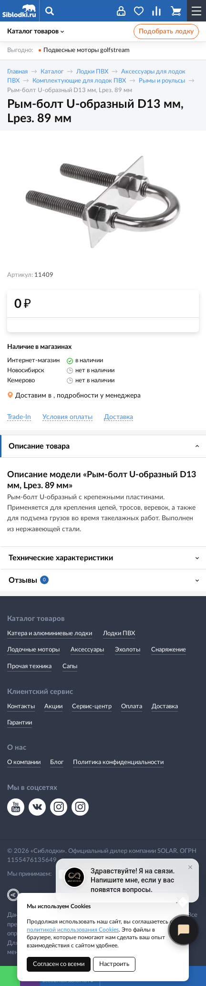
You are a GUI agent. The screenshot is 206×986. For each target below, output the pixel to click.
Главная (17, 72)
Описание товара (39, 446)
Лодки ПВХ (92, 72)
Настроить (114, 964)
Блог (56, 762)
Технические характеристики (61, 558)
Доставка (165, 706)
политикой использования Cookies (73, 930)
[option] (103, 202)
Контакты (21, 706)
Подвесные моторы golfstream (86, 50)
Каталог (52, 72)
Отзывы (29, 580)
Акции (53, 706)
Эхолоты (127, 650)
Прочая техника (29, 666)
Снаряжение (168, 650)
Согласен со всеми (58, 964)
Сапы (69, 666)
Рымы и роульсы (162, 81)
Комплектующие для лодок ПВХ (79, 81)
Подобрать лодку (166, 31)
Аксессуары (87, 650)
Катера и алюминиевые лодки (49, 633)
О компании (24, 762)
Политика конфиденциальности (118, 762)
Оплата (131, 706)
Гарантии (19, 723)
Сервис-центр (92, 706)
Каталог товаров (35, 31)
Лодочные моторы (33, 650)
